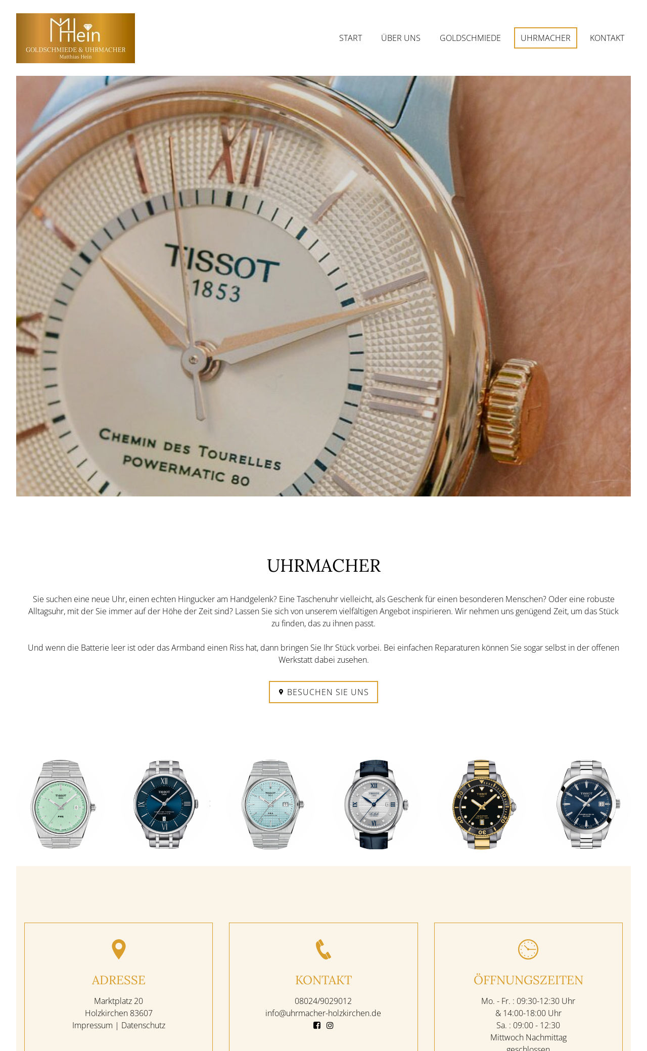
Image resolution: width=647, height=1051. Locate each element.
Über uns (401, 37)
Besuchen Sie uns (323, 692)
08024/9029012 (323, 1000)
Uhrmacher (546, 37)
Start (350, 37)
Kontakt (607, 37)
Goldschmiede (470, 37)
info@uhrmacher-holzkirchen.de (323, 1012)
